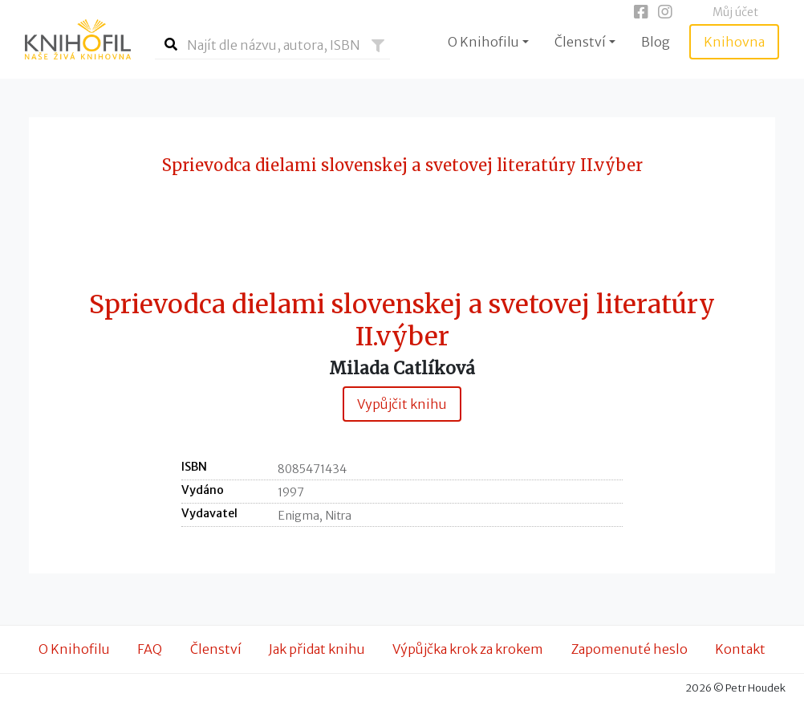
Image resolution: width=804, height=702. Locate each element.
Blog (655, 42)
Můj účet (735, 12)
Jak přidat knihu (317, 649)
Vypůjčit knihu (402, 404)
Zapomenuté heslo (629, 649)
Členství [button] (580, 42)
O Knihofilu (74, 649)
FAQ (149, 649)
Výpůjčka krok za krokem (467, 649)
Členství (216, 649)
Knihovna (734, 42)
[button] (378, 45)
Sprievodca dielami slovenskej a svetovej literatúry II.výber (402, 321)
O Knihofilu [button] (483, 42)
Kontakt (740, 649)
